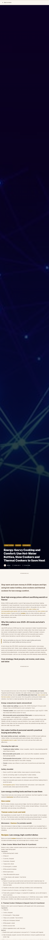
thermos (14, 823)
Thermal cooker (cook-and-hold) (13, 812)
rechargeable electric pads (9, 740)
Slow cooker (5, 801)
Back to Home (6, 2)
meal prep (10, 797)
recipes (23, 613)
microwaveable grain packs (9, 611)
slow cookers (41, 611)
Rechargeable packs (9, 785)
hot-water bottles (31, 609)
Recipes (4, 835)
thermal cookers (6, 613)
